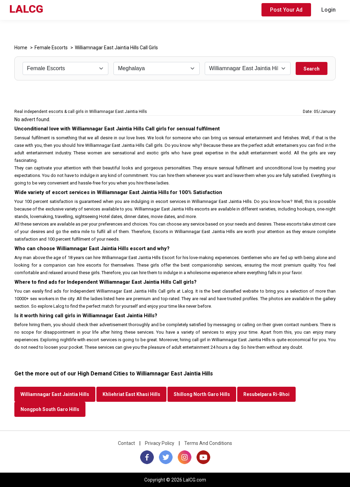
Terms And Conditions (208, 443)
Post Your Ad (286, 10)
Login (328, 10)
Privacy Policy (159, 443)
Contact (126, 443)
